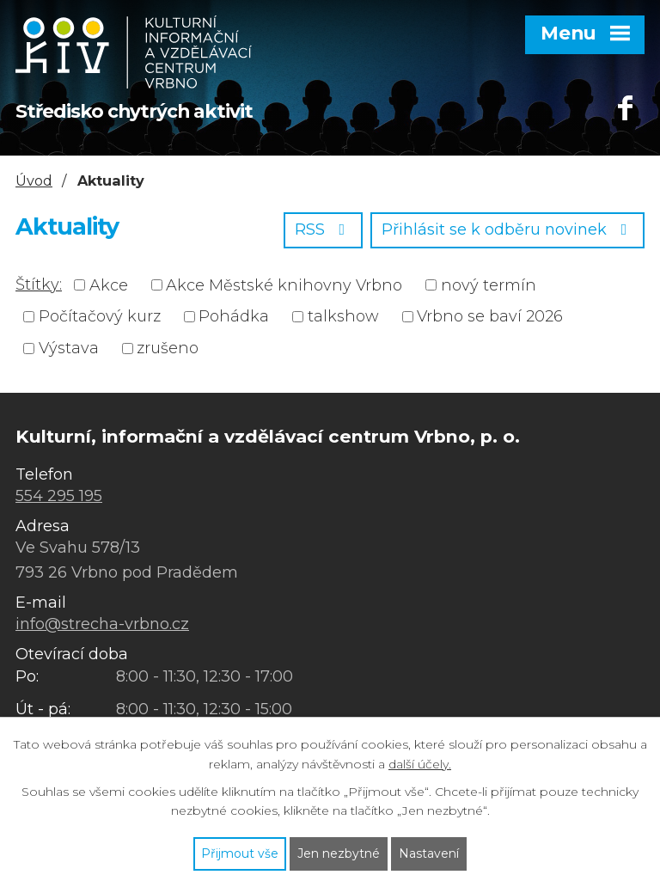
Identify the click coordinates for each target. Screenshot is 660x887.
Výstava (69, 348)
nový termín (488, 284)
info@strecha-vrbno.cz (102, 624)
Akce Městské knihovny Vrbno (284, 284)
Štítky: (38, 284)
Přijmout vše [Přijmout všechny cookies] (239, 853)
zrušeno (168, 348)
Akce (108, 284)
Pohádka (234, 316)
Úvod (33, 180)
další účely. (419, 764)
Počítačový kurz (100, 316)
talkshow (343, 316)
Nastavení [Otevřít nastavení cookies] (429, 853)
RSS (323, 229)
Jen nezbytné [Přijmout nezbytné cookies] (338, 853)
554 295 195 (58, 495)
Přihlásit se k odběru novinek (508, 229)
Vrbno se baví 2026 (490, 316)
